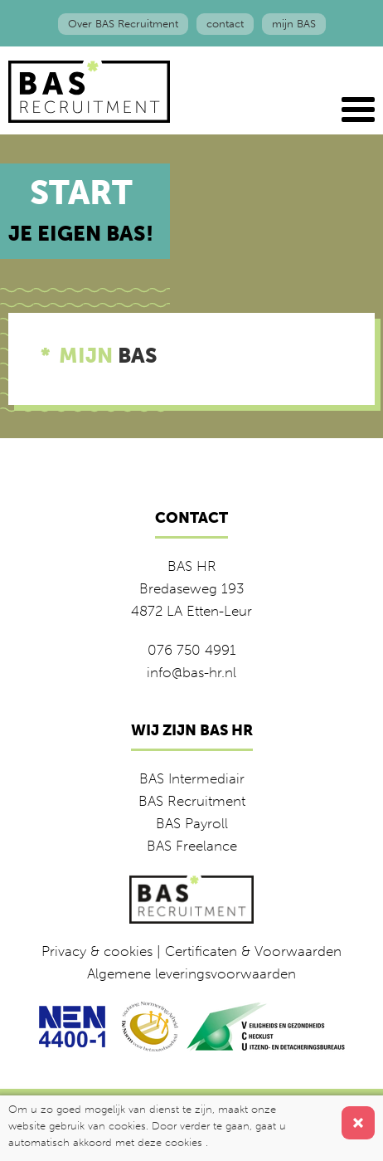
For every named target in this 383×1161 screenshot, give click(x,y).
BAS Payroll (192, 823)
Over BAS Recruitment (123, 23)
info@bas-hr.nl (191, 672)
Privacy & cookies (97, 951)
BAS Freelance (192, 845)
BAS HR (191, 566)
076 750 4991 (192, 649)
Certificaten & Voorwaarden (253, 951)
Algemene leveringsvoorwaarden (191, 973)
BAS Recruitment (191, 801)
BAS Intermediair (192, 778)
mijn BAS (294, 23)
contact (225, 23)
